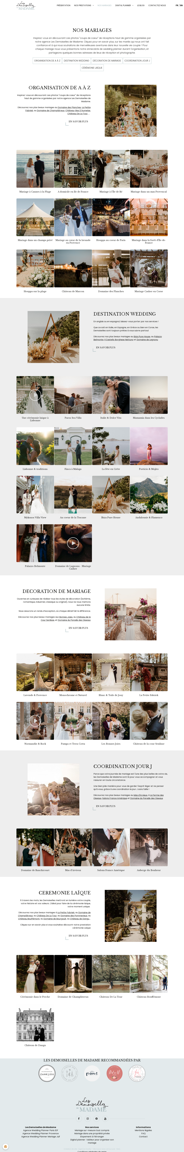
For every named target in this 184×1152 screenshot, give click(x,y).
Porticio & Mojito (149, 469)
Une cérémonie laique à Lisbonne (35, 419)
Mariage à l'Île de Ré (111, 191)
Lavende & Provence (35, 695)
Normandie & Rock (35, 743)
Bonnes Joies (66, 617)
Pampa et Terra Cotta (73, 743)
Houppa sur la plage (35, 291)
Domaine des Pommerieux (74, 915)
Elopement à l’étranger (92, 1136)
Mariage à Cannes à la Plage (35, 191)
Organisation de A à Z (47, 60)
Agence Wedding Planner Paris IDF (40, 1130)
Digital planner (123, 5)
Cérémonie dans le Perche (35, 997)
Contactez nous (157, 5)
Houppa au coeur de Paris (110, 240)
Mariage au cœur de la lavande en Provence (73, 241)
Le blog (141, 5)
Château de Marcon (73, 291)
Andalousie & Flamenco (148, 517)
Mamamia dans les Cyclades (149, 418)
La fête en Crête (111, 469)
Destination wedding (76, 60)
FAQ (143, 1133)
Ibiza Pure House (142, 336)
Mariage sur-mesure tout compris (92, 1130)
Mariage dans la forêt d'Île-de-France (149, 241)
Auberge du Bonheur (149, 870)
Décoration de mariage (107, 60)
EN (181, 5)
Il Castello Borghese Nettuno (118, 339)
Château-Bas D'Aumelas (77, 110)
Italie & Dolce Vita (110, 418)
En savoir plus (78, 121)
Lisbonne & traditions (35, 469)
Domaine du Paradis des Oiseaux (74, 620)
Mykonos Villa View (35, 517)
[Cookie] (5, 1147)
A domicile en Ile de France (73, 191)
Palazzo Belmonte (35, 566)
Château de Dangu (79, 918)
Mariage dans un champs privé (35, 240)
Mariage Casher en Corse (149, 291)
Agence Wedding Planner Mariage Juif (40, 1136)
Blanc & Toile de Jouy (111, 695)
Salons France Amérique (114, 798)
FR (177, 5)
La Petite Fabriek (148, 695)
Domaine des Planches (69, 107)
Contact (143, 1136)
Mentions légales (143, 1130)
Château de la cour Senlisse (148, 743)
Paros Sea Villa (73, 418)
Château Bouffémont (29, 918)
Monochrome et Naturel (73, 695)
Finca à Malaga (73, 469)
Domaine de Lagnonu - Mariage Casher (73, 567)
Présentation (63, 5)
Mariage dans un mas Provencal (149, 191)
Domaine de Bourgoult (55, 918)
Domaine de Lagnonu (147, 339)
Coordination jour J (137, 60)
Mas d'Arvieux (140, 795)
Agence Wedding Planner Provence (41, 1133)
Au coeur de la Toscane (73, 517)
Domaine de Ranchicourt (35, 870)
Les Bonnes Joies (111, 743)
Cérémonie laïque (92, 67)
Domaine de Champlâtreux (50, 110)
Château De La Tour (77, 113)
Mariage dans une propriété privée (92, 1133)
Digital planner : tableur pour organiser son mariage (92, 1141)
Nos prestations (83, 5)
